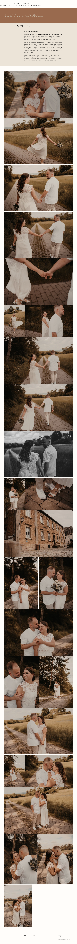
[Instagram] (39, 5)
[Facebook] (41, 5)
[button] (26, 5)
